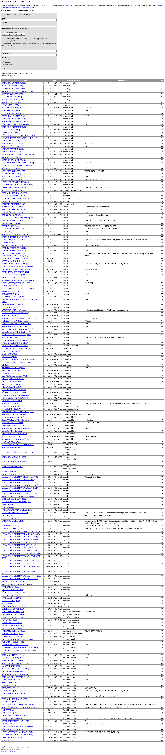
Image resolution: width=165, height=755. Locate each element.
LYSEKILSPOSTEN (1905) (12, 636)
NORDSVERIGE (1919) (11, 141)
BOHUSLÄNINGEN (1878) (12, 212)
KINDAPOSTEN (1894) (11, 130)
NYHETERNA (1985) (10, 713)
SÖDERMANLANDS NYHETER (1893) (17, 165)
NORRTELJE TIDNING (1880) (13, 149)
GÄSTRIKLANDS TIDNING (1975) (15, 116)
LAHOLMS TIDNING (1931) (13, 132)
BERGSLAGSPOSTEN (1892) (13, 209)
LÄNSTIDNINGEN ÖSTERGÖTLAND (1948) (19, 138)
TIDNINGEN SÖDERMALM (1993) (15, 395)
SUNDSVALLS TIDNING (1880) (14, 264)
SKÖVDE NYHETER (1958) (12, 94)
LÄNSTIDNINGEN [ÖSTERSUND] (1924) (18, 704)
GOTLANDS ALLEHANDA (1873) (15, 513)
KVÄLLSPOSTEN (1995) (11, 370)
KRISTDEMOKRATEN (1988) (13, 204)
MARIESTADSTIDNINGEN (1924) (15, 313)
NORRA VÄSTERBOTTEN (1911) (15, 251)
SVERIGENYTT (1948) (11, 504)
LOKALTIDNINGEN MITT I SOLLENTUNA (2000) (21, 548)
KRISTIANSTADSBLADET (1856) (15, 240)
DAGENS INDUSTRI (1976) (12, 351)
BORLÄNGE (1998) (9, 685)
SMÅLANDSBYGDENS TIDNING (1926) (18, 163)
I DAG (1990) (7, 231)
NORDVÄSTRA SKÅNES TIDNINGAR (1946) (20, 318)
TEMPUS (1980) (8, 507)
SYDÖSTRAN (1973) (10, 724)
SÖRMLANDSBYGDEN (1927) (14, 168)
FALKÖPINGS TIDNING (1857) (14, 88)
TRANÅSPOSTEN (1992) (11, 598)
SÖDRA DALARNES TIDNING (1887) (16, 674)
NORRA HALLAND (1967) (12, 143)
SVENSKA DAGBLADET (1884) (14, 442)
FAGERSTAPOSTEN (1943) (12, 658)
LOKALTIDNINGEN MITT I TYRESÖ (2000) (19, 561)
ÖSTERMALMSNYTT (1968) (13, 609)
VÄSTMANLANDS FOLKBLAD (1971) (17, 510)
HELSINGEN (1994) (9, 702)
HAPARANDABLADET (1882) (13, 680)
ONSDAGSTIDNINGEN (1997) (14, 499)
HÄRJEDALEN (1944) (10, 526)
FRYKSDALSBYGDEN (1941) (13, 660)
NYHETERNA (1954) (10, 710)
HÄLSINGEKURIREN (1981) (13, 521)
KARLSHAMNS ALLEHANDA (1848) (16, 428)
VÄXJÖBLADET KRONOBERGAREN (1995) (19, 185)
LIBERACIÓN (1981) (10, 373)
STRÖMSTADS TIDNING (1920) (14, 409)
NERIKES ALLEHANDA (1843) (14, 248)
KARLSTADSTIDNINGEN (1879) (15, 234)
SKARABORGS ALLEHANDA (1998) (16, 335)
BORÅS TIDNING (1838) (11, 294)
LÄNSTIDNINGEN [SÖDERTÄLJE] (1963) (18, 135)
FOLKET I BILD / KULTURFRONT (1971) (18, 445)
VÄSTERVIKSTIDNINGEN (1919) (15, 343)
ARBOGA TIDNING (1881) (12, 207)
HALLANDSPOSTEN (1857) (13, 425)
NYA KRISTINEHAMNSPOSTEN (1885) (17, 326)
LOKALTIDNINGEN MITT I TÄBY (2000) (18, 564)
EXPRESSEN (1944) (9, 357)
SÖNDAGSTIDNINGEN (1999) (14, 392)
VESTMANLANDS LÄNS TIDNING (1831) (18, 280)
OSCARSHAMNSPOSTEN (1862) (15, 196)
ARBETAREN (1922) (10, 740)
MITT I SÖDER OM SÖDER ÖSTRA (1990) (18, 496)
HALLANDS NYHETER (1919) (14, 119)
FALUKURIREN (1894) (11, 223)
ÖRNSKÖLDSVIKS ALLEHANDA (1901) (18, 289)
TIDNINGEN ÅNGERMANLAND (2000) (17, 267)
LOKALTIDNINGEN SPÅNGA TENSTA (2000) (20, 493)
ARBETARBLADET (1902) (12, 682)
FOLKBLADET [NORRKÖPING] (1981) (17, 452)
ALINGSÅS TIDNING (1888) (13, 417)
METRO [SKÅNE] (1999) (11, 381)
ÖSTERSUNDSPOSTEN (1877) (14, 187)
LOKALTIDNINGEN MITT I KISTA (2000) (18, 480)
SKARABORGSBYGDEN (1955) (14, 157)
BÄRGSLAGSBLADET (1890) (13, 215)
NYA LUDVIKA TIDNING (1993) (14, 434)
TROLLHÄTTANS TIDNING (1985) (15, 272)
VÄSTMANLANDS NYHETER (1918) (16, 182)
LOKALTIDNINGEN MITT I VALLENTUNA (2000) (22, 576)
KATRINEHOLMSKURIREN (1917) (15, 237)
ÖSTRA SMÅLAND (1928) (12, 737)
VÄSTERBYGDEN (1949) (12, 179)
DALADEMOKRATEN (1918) (13, 693)
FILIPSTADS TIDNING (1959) (13, 304)
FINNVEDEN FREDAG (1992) (13, 614)
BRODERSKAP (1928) (10, 688)
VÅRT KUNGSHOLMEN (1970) (14, 606)
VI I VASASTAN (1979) (11, 601)
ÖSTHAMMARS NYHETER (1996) (15, 677)
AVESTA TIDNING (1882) (12, 628)
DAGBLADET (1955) (10, 691)
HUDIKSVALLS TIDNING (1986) (15, 121)
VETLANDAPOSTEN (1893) (13, 403)
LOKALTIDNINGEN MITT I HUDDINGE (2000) (20, 539)
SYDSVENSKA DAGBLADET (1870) (16, 436)
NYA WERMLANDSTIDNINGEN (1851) (17, 329)
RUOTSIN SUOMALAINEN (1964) (15, 669)
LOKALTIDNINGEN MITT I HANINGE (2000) (20, 537)
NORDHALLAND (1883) (11, 315)
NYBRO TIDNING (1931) (11, 152)
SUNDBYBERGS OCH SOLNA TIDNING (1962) (20, 647)
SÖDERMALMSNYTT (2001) (13, 592)
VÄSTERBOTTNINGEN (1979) (14, 176)
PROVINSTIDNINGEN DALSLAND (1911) (18, 639)
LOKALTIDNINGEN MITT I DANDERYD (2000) (21, 534)
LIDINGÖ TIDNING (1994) (12, 617)
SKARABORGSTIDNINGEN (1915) (15, 198)
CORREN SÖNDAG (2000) (12, 406)
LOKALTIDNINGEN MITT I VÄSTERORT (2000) (21, 488)
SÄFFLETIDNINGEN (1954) (13, 590)
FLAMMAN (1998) (9, 471)
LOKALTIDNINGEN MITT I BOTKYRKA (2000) (21, 531)
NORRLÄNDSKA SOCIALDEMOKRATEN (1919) (21, 707)
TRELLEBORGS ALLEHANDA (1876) (16, 269)
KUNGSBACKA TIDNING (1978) (15, 663)
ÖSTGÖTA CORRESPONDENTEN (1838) (18, 412)
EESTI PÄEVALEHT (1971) (12, 518)
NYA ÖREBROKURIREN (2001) (14, 462)
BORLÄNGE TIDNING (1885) (13, 655)
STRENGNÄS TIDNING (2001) (14, 261)
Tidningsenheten (14, 747)
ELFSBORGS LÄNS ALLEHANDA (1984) (18, 218)
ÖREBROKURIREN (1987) (12, 467)
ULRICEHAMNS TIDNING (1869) (15, 340)
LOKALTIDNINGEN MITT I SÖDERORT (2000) (20, 550)
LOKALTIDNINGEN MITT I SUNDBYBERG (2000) (22, 485)
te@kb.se (28, 747)
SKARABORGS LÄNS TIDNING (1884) (17, 91)
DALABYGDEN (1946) (11, 110)
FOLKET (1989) (8, 696)
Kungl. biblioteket (7, 747)
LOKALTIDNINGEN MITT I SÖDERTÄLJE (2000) (21, 553)
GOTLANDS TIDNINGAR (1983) (14, 113)
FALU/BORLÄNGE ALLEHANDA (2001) (18, 359)
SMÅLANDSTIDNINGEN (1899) (14, 390)
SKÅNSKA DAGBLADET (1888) (14, 160)
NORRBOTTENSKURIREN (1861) (15, 321)
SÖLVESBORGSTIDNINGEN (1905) (16, 439)
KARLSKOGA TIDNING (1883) (14, 83)
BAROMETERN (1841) (11, 291)
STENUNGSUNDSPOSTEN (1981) (15, 645)
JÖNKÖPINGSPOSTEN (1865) (13, 368)
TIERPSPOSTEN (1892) (11, 595)
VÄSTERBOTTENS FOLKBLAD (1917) (17, 732)
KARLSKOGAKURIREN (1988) (14, 457)
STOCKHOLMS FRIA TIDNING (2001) (17, 502)
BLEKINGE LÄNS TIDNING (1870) (15, 420)
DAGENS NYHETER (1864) (12, 423)
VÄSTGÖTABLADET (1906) (13, 99)
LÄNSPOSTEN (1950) (10, 105)
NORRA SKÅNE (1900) (11, 146)
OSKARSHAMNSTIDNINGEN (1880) (16, 332)
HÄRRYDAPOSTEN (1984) (12, 634)
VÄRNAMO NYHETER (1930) (13, 631)
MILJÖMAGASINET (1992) (12, 387)
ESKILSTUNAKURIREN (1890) (14, 220)
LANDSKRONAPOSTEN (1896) (14, 310)
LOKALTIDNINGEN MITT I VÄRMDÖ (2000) (20, 579)
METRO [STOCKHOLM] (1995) (14, 384)
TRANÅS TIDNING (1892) (12, 401)
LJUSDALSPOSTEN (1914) (12, 528)
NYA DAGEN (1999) (10, 620)
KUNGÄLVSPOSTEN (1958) (13, 642)
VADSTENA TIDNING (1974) (13, 278)
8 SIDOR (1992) (8, 515)
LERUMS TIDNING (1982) (12, 431)
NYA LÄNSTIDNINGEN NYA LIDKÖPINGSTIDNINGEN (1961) (15, 255)
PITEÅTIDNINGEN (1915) (12, 718)
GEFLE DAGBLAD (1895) (12, 226)
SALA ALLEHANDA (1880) (12, 671)
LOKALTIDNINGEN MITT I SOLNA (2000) (19, 482)
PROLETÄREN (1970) (10, 201)
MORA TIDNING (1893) (11, 666)
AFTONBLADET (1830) (11, 447)
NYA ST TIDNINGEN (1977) (13, 581)
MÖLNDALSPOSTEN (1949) (13, 625)
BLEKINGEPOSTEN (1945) (12, 108)
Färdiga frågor (65, 5)
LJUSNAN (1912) (8, 242)
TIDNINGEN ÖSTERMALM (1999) (15, 398)
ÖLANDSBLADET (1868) (12, 623)
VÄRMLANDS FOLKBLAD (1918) (15, 729)
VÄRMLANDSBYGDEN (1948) (14, 414)
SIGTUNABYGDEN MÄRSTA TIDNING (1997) (20, 584)
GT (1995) (5, 365)
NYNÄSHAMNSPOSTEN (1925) (14, 102)
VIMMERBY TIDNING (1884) (13, 174)
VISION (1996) (7, 603)
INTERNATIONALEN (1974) (13, 190)
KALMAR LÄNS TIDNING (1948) (15, 127)
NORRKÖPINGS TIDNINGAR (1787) (16, 324)
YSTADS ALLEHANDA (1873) (14, 286)
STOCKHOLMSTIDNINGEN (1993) (15, 721)
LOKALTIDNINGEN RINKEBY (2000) (17, 491)
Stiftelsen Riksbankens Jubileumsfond (8, 751)
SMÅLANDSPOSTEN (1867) (13, 337)
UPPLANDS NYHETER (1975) (13, 171)
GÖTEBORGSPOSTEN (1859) (13, 229)
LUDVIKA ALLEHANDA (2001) (14, 376)
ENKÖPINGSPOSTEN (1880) (13, 297)
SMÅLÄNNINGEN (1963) (12, 97)
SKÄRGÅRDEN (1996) (10, 587)
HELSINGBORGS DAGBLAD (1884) (16, 348)
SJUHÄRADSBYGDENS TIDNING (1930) (18, 154)
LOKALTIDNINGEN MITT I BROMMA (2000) (20, 477)
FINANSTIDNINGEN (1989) (13, 474)
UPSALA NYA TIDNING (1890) (14, 275)
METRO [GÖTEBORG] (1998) (13, 379)
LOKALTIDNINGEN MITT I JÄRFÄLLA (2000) (20, 542)
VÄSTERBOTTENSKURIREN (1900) (16, 283)
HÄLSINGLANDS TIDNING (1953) (15, 124)
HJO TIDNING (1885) (10, 307)
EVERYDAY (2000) (9, 354)
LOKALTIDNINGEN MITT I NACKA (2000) (19, 545)
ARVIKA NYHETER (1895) (12, 86)
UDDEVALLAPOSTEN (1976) (13, 612)
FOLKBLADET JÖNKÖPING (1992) (16, 362)
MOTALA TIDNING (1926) (12, 245)
